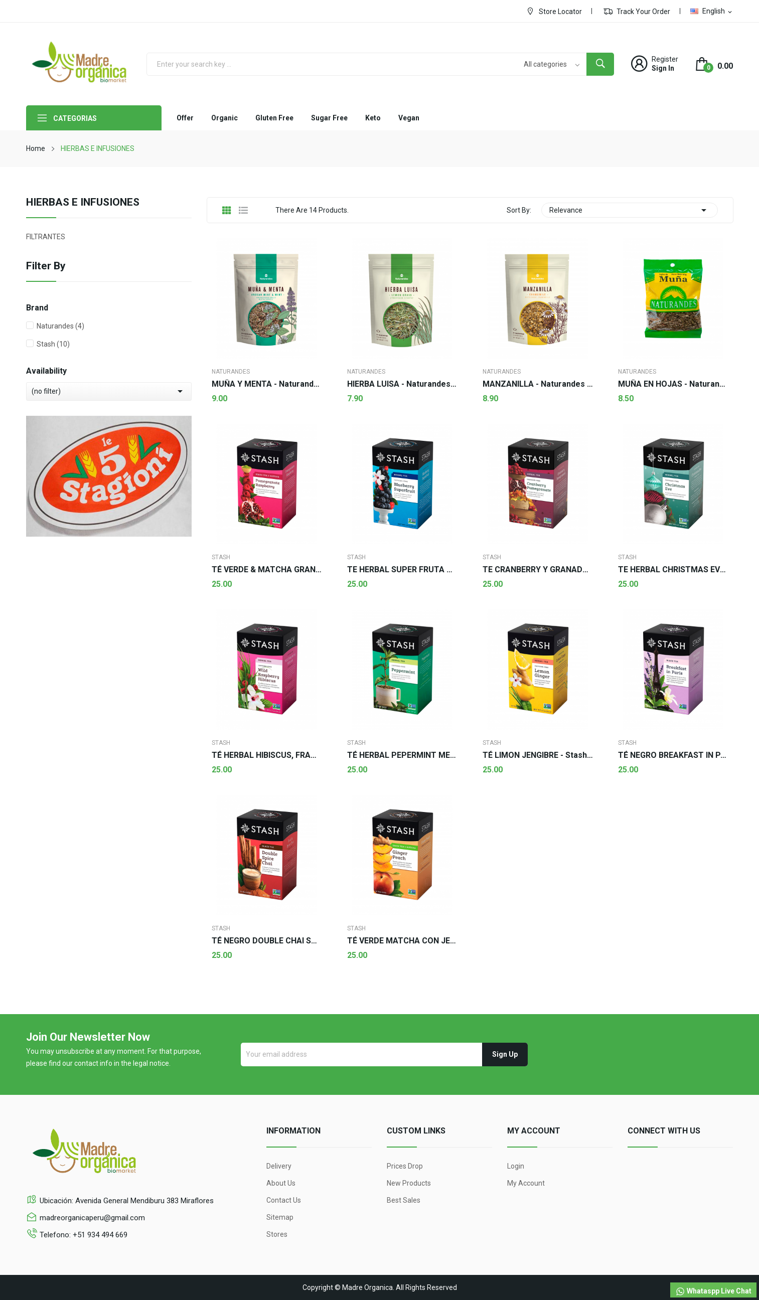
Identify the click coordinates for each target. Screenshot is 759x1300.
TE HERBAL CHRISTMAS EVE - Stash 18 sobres (673, 569)
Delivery (278, 1166)
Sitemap (279, 1217)
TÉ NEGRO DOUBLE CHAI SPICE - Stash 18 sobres (267, 940)
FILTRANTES (45, 237)
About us (280, 1183)
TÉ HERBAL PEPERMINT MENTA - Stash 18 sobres (402, 755)
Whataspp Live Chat (713, 1291)
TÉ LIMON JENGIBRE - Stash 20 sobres (538, 755)
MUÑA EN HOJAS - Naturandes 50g (673, 384)
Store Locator (554, 11)
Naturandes (60, 326)
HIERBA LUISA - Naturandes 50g (402, 384)
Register (665, 59)
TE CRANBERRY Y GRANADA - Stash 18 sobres (538, 569)
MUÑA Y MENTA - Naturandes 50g (267, 384)
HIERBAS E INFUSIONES (82, 202)
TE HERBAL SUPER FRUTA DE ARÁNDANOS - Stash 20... (402, 569)
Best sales (403, 1200)
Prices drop (405, 1166)
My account (526, 1183)
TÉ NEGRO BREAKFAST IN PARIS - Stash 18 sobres (673, 755)
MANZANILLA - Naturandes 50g (538, 384)
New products (409, 1183)
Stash (53, 344)
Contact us (283, 1200)
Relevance (629, 210)
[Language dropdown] (711, 11)
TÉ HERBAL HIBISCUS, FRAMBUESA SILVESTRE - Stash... (267, 755)
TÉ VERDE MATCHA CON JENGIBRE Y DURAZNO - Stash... (402, 940)
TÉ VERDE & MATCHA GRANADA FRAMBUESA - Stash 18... (267, 569)
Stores (276, 1234)
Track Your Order (636, 11)
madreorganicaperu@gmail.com (92, 1217)
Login (515, 1166)
